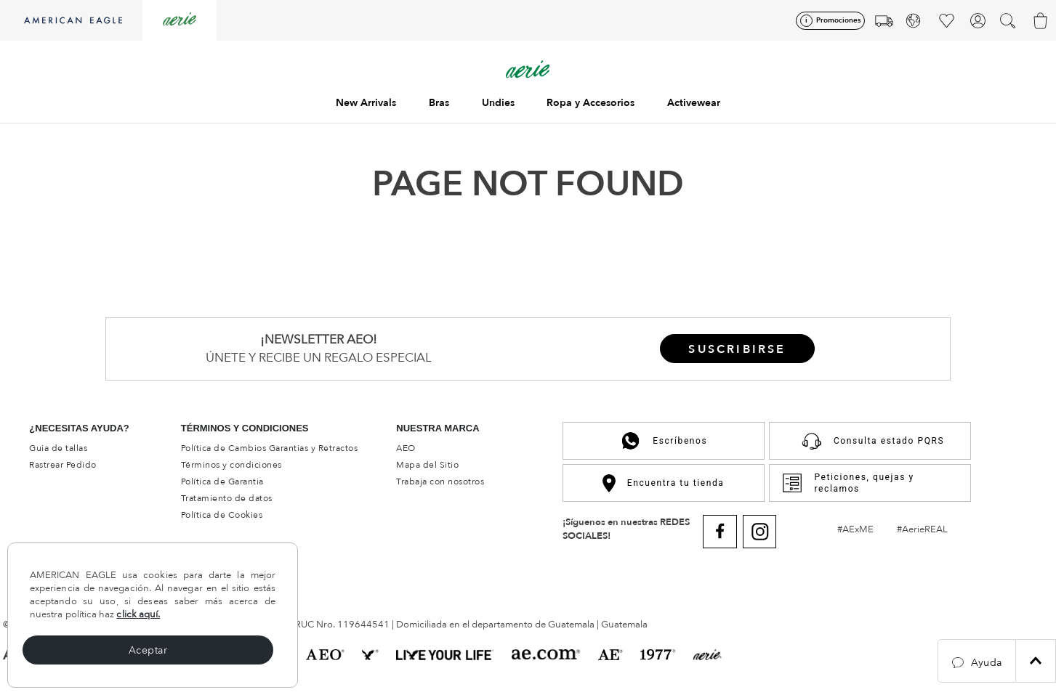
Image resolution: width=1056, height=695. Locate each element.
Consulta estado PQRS (869, 440)
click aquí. (138, 614)
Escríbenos (663, 440)
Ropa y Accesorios (590, 103)
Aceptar (148, 650)
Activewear (693, 103)
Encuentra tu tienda (663, 483)
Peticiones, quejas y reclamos (847, 483)
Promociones (838, 20)
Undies (498, 103)
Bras (439, 103)
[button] (977, 661)
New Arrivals (366, 103)
